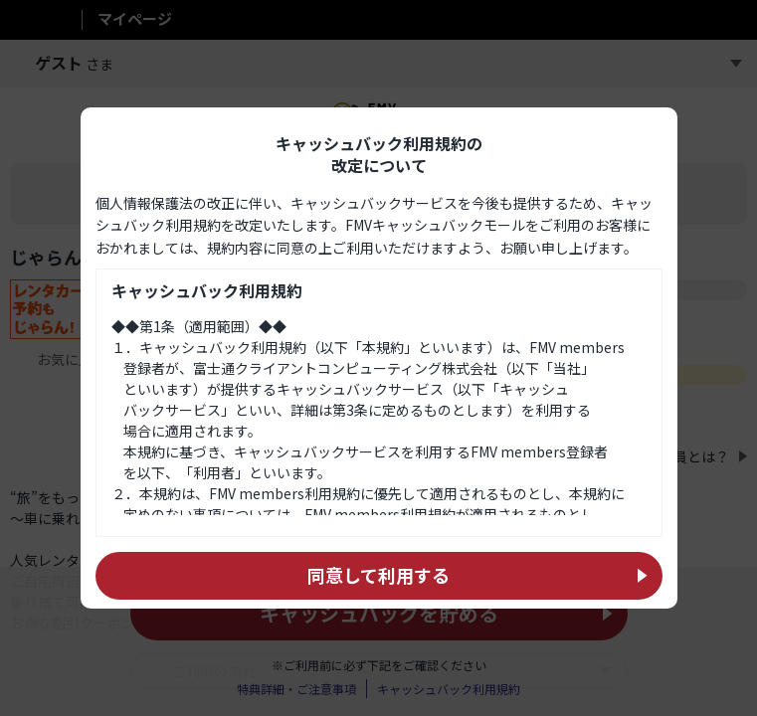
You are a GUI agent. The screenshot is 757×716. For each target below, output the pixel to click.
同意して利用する (378, 575)
